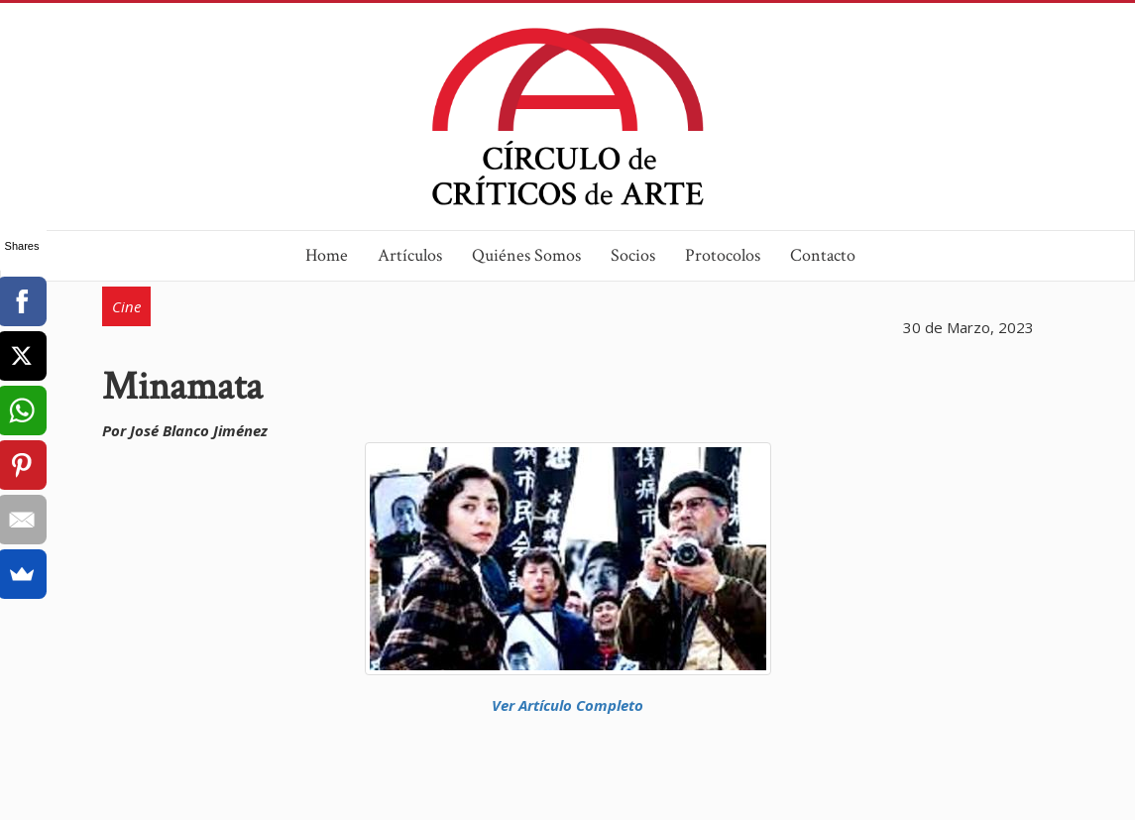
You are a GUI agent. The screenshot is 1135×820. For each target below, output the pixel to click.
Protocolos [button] (722, 255)
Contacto (822, 255)
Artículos (410, 255)
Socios (633, 255)
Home (326, 255)
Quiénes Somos (526, 255)
